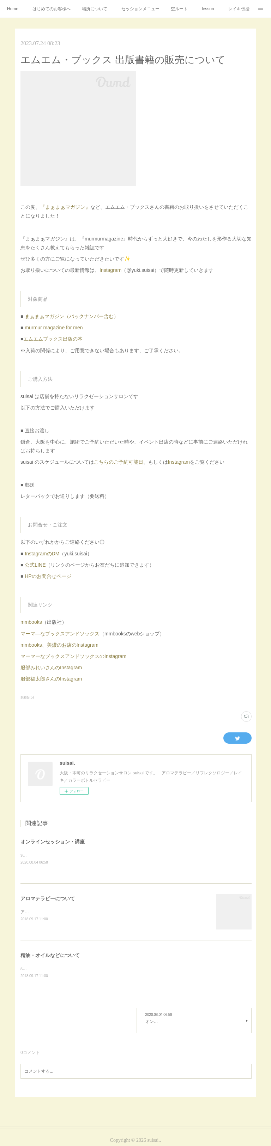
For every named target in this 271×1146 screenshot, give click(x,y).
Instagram (110, 270)
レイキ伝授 (238, 8)
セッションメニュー (140, 8)
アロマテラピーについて (47, 899)
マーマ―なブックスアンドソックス (60, 633)
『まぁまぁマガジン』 (65, 207)
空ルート (179, 8)
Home (12, 8)
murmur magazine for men (54, 327)
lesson (208, 8)
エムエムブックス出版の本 (53, 339)
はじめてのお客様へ (51, 8)
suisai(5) (27, 697)
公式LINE (35, 565)
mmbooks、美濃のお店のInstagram (59, 645)
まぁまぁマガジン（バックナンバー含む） (72, 316)
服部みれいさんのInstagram (51, 667)
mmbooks (31, 622)
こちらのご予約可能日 (118, 462)
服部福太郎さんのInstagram (51, 679)
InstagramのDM (42, 553)
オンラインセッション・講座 (52, 842)
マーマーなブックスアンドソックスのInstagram (73, 656)
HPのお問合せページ (48, 576)
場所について (94, 8)
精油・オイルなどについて (50, 956)
